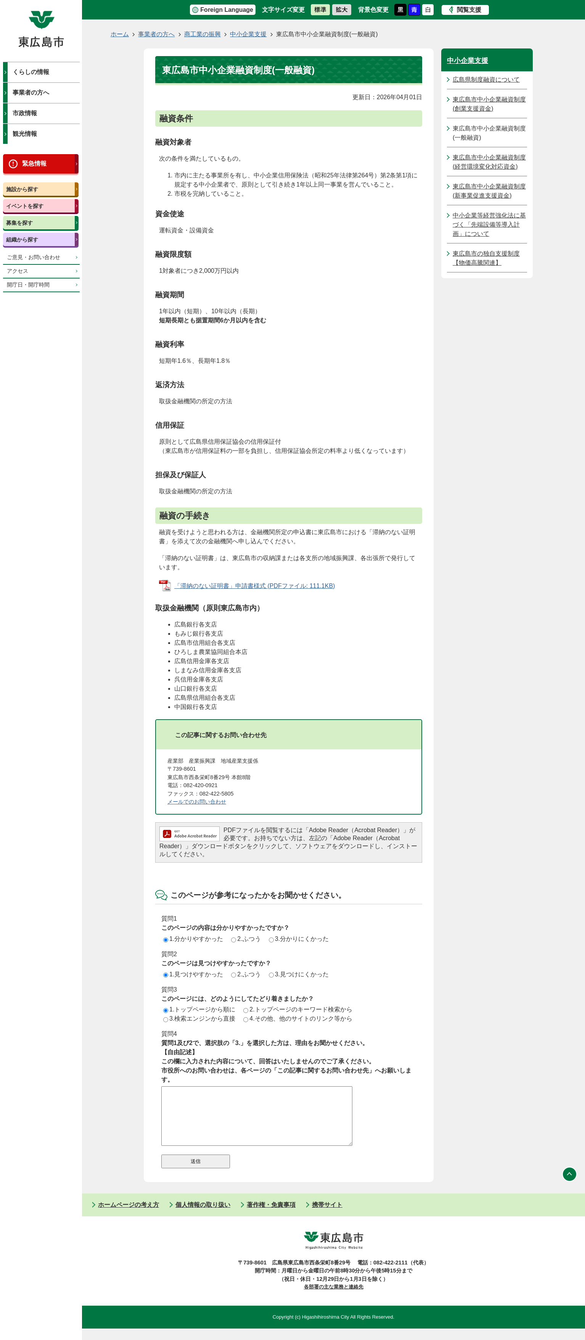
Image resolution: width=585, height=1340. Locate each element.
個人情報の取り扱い (202, 1216)
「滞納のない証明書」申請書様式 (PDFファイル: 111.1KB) (254, 586)
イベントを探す (24, 206)
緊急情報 (34, 163)
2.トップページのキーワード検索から (297, 1009)
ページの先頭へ (569, 1185)
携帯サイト (327, 1216)
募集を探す (19, 223)
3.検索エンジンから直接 (199, 1018)
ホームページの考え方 (128, 1216)
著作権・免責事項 (271, 1216)
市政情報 (25, 113)
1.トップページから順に (199, 1009)
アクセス (17, 271)
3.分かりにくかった (299, 939)
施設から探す (22, 189)
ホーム (120, 34)
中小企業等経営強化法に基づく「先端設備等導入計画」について (489, 224)
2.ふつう (245, 939)
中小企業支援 (248, 34)
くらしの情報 (31, 72)
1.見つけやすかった (193, 974)
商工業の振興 (202, 34)
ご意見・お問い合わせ (33, 257)
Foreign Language (226, 9)
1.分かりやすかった (193, 939)
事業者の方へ (31, 92)
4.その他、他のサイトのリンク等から (297, 1018)
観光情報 (25, 133)
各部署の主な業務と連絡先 (333, 1298)
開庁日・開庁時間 (28, 285)
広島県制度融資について (486, 79)
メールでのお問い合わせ (196, 802)
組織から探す (22, 240)
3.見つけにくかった (299, 974)
